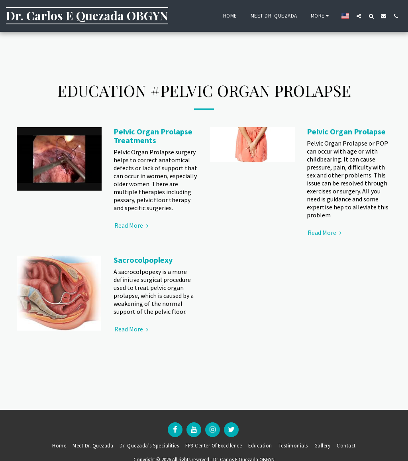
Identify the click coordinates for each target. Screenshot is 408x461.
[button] (359, 16)
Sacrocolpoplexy (143, 260)
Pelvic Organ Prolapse (346, 131)
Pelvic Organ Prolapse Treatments (153, 135)
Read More (132, 225)
